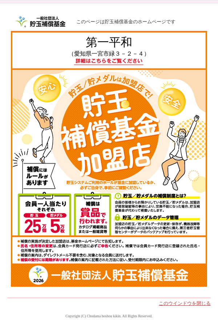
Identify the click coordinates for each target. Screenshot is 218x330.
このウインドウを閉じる (185, 303)
